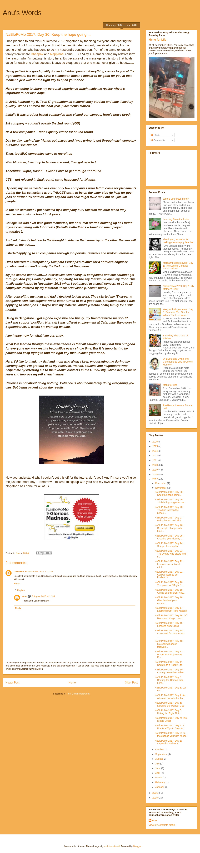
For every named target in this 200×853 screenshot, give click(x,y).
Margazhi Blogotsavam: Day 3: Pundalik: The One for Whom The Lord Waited (178, 312)
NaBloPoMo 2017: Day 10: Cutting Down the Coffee (169, 671)
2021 (155, 460)
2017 (155, 479)
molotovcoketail (112, 846)
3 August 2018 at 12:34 (43, 596)
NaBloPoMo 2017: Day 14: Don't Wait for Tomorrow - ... (169, 633)
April (158, 773)
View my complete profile (162, 825)
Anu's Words (22, 13)
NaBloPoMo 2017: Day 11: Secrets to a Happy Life (169, 663)
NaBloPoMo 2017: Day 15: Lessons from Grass (169, 624)
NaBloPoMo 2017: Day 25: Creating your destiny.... (169, 537)
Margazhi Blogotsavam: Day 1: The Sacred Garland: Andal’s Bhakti (178, 265)
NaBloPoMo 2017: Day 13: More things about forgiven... (169, 644)
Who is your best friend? (176, 198)
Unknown (19, 571)
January (159, 787)
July (157, 763)
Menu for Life (157, 39)
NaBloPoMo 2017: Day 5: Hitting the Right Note (168, 712)
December (161, 483)
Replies (21, 590)
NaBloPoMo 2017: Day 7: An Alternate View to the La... (170, 696)
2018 (155, 474)
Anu (24, 596)
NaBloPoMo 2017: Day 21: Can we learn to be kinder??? (169, 574)
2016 (155, 792)
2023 (155, 455)
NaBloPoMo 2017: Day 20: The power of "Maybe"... (169, 584)
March (159, 777)
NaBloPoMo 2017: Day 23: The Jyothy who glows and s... (170, 553)
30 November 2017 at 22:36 (39, 571)
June (158, 768)
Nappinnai (57, 54)
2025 (155, 446)
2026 (155, 441)
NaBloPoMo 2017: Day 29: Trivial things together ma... (170, 501)
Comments (158, 140)
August (159, 758)
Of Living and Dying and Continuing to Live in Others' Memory (178, 361)
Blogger (137, 846)
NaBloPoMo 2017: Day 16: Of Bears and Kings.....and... (170, 617)
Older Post (131, 682)
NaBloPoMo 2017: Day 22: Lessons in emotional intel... (169, 564)
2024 (155, 451)
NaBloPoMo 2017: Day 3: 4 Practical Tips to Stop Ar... (170, 727)
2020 (155, 465)
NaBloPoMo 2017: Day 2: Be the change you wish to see (171, 734)
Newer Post (12, 682)
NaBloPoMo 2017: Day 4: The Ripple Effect (171, 719)
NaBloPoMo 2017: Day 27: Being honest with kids (169, 519)
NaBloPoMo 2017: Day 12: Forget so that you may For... (169, 654)
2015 (155, 797)
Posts (155, 135)
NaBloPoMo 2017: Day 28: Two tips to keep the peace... (169, 510)
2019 (155, 469)
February (160, 782)
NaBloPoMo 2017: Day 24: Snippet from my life (169, 545)
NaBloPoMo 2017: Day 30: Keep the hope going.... (169, 493)
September (161, 754)
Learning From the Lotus (176, 219)
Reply (16, 583)
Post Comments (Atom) (78, 693)
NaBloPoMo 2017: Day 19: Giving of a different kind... (170, 591)
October (159, 749)
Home (72, 682)
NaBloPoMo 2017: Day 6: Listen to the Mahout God (169, 704)
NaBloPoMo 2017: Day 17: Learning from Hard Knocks (171, 609)
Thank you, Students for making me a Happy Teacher (178, 241)
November (161, 487)
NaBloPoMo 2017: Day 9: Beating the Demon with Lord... (169, 680)
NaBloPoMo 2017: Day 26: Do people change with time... (169, 528)
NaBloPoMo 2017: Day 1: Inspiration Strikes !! (168, 742)
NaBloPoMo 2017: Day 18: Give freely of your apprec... (169, 600)
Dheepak (36, 54)
